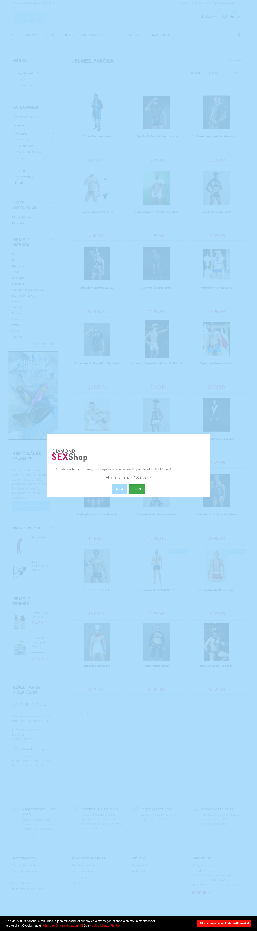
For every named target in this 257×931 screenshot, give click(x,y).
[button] (122, 926)
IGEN (137, 489)
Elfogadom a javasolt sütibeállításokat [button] (224, 923)
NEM (119, 489)
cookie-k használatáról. (105, 925)
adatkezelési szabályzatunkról (63, 925)
